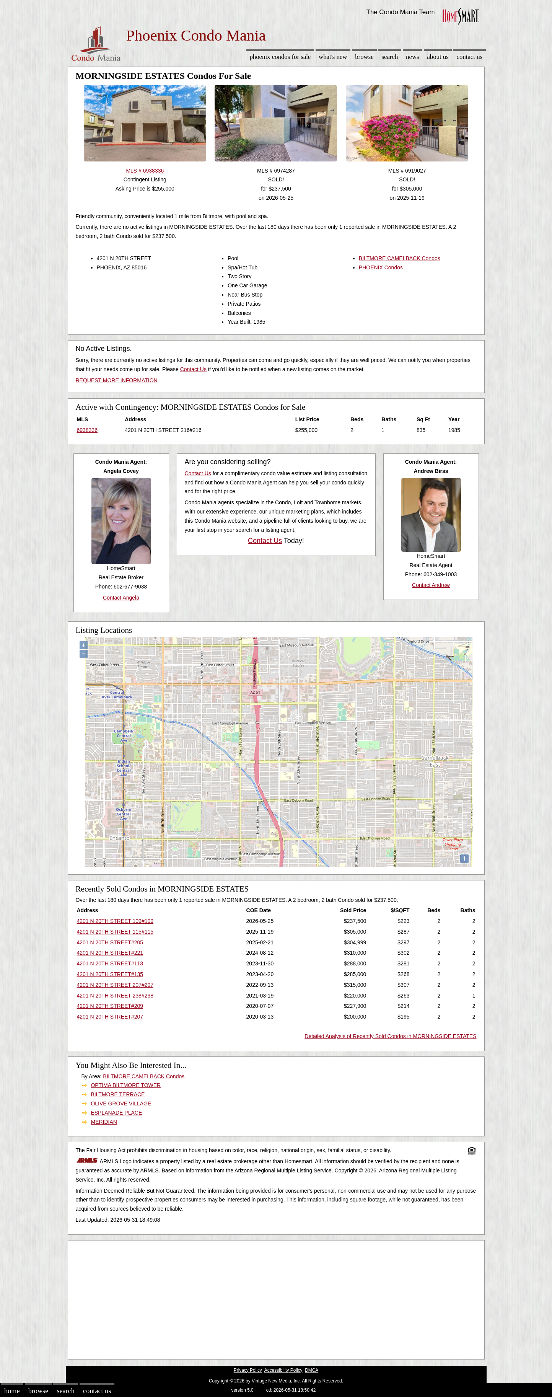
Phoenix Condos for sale (280, 56)
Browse (364, 56)
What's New (333, 56)
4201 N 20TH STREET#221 (110, 953)
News (412, 56)
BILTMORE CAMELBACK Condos (399, 258)
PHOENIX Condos (381, 267)
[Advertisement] (276, 1297)
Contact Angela (121, 598)
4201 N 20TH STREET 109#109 (115, 921)
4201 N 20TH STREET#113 (110, 963)
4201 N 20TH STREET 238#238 (115, 996)
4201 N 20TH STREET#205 (110, 942)
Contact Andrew (431, 585)
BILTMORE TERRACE (118, 1094)
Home (12, 1391)
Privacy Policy (248, 1370)
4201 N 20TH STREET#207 (110, 1017)
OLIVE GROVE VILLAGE (121, 1103)
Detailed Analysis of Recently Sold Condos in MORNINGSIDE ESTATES (390, 1036)
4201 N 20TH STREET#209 (110, 1006)
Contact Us (470, 56)
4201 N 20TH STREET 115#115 (115, 932)
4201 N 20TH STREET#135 (110, 974)
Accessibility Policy (283, 1370)
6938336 (87, 430)
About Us (437, 56)
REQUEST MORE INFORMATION (117, 380)
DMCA (311, 1370)
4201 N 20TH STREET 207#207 (115, 985)
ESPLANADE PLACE (116, 1113)
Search (389, 56)
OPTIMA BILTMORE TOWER (126, 1085)
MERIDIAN (104, 1122)
